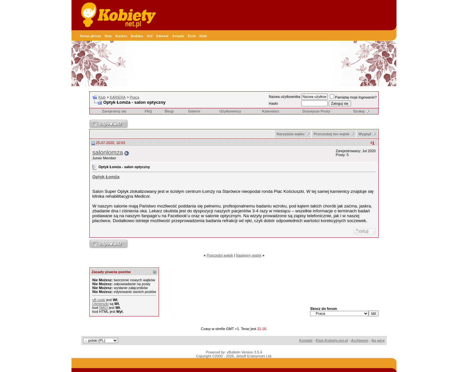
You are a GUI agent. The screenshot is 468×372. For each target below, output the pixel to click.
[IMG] (103, 308)
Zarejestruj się (114, 111)
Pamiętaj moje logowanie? (353, 97)
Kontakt (306, 340)
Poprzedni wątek (220, 255)
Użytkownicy (230, 111)
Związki (178, 36)
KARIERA (117, 97)
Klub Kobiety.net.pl (332, 340)
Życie (192, 36)
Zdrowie (162, 36)
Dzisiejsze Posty (317, 111)
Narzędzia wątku (291, 134)
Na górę (378, 340)
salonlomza (107, 152)
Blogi (169, 111)
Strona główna (90, 36)
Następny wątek (248, 255)
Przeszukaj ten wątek (331, 134)
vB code (98, 300)
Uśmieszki (100, 304)
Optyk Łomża (106, 176)
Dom (108, 36)
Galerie (194, 111)
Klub (203, 36)
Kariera (121, 36)
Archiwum (359, 340)
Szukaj (359, 111)
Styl (149, 36)
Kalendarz (271, 111)
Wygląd (364, 134)
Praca (134, 97)
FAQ (148, 111)
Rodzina (137, 36)
